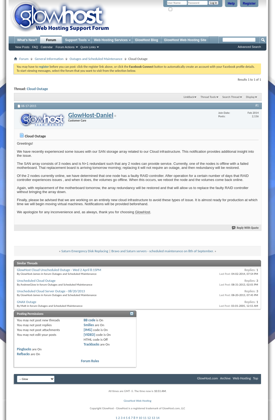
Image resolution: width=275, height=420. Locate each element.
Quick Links (88, 47)
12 (149, 418)
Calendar (47, 47)
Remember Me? (180, 9)
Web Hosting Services (111, 40)
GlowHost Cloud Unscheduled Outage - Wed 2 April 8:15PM (59, 270)
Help (231, 3)
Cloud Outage (37, 89)
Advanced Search (249, 46)
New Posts (22, 47)
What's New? (27, 40)
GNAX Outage (26, 302)
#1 (257, 105)
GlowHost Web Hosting (137, 401)
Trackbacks (91, 344)
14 (158, 418)
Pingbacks (24, 349)
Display (250, 97)
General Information (49, 59)
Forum (51, 40)
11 (144, 418)
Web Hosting (242, 378)
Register (249, 3)
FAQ (35, 47)
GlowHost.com (207, 378)
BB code (89, 320)
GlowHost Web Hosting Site (185, 40)
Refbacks (23, 354)
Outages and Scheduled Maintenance (96, 59)
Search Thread (231, 97)
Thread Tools (208, 97)
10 (140, 418)
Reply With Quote (245, 228)
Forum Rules (90, 361)
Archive (225, 378)
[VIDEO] (89, 335)
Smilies (89, 325)
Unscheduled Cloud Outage (36, 281)
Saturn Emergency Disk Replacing (84, 251)
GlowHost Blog (146, 40)
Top (255, 378)
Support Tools (75, 40)
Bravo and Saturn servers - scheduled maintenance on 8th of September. (162, 251)
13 (153, 418)
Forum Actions (65, 47)
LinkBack (189, 97)
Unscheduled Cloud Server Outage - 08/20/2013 (51, 291)
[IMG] (88, 330)
